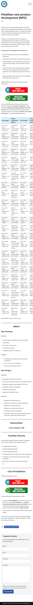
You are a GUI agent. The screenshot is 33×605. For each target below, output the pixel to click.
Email (4, 552)
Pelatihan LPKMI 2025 (8, 603)
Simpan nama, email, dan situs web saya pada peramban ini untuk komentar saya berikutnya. (14, 587)
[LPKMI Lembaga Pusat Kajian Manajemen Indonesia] (4, 4)
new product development (11, 526)
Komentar (5, 565)
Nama (4, 546)
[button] (9, 120)
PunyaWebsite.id (26, 603)
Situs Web (5, 558)
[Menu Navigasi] (30, 4)
